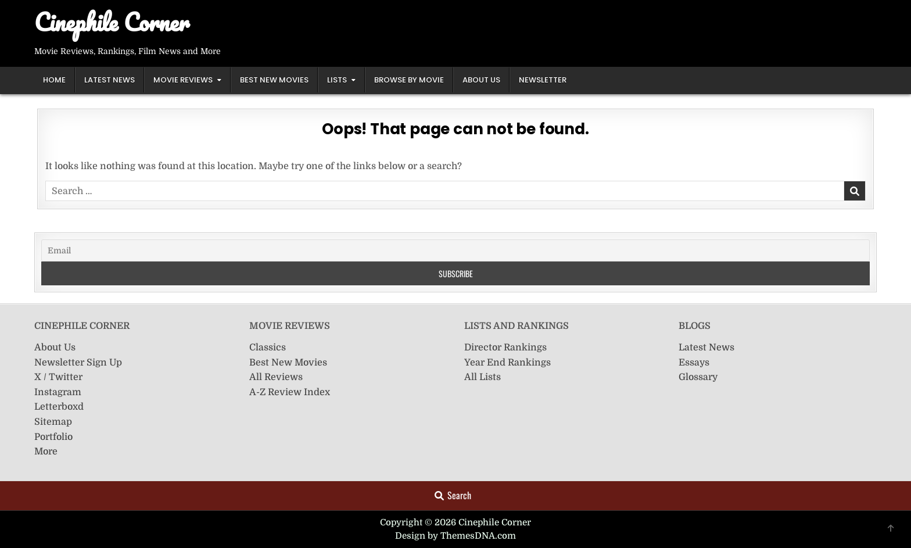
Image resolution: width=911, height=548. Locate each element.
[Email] (455, 250)
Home (54, 79)
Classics (267, 347)
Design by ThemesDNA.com (455, 536)
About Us (481, 79)
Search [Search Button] (453, 495)
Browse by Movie (409, 79)
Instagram (57, 392)
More (46, 451)
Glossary (698, 377)
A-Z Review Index (289, 392)
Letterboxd (59, 407)
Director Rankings (505, 347)
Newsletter (542, 79)
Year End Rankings (507, 362)
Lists (337, 79)
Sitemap (53, 422)
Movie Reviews (183, 79)
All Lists (482, 377)
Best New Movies (274, 79)
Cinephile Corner (111, 21)
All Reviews (276, 377)
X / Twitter (58, 377)
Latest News (109, 79)
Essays (694, 362)
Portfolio (53, 437)
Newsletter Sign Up (78, 362)
